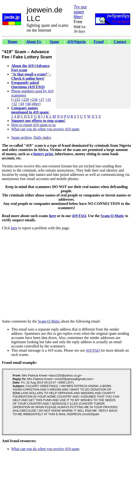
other (35, 104)
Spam (54, 42)
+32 (14, 104)
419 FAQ (79, 216)
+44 (28, 104)
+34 (21, 104)
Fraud (99, 42)
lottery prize (43, 154)
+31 (48, 100)
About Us (33, 42)
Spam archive (21, 137)
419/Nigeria (76, 42)
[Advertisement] (93, 77)
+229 (25, 100)
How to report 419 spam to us (33, 125)
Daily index (42, 137)
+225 (16, 100)
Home (12, 42)
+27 (41, 100)
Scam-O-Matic (112, 216)
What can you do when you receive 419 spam (45, 129)
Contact (120, 42)
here (52, 216)
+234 (33, 100)
